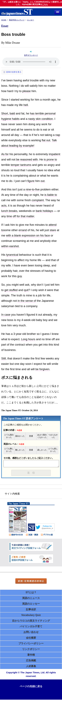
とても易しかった (53, 450)
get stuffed (11, 290)
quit (26, 290)
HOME (3, 20)
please (26, 91)
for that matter (25, 216)
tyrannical (12, 254)
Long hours (28, 339)
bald (12, 113)
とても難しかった (9, 450)
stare (53, 230)
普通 (31, 436)
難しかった (20, 450)
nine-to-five (33, 189)
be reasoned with (27, 159)
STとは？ (31, 592)
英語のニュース (31, 598)
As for (5, 154)
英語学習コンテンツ (17, 20)
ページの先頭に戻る (31, 686)
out (43, 181)
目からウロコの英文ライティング (31, 620)
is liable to (50, 194)
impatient (54, 154)
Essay (4, 25)
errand (23, 230)
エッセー (30, 20)
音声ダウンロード (31, 55)
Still (3, 358)
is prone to (50, 159)
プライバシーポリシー (31, 643)
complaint (38, 200)
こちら (45, 4)
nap (57, 135)
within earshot (10, 246)
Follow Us (47, 526)
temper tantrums (21, 164)
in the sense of (27, 300)
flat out (46, 140)
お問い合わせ (31, 632)
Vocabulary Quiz (31, 615)
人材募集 (31, 666)
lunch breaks (9, 211)
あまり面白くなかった (42, 436)
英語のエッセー (31, 603)
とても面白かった (9, 436)
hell (25, 105)
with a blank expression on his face (28, 235)
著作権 (31, 654)
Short (4, 113)
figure (30, 181)
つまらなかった (53, 436)
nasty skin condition (40, 118)
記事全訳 (31, 609)
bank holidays (44, 211)
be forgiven (42, 369)
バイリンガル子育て (31, 626)
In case (5, 314)
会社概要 (31, 637)
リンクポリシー (31, 649)
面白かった (20, 436)
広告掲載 (31, 660)
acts (3, 205)
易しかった (42, 450)
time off (11, 216)
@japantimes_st (47, 528)
